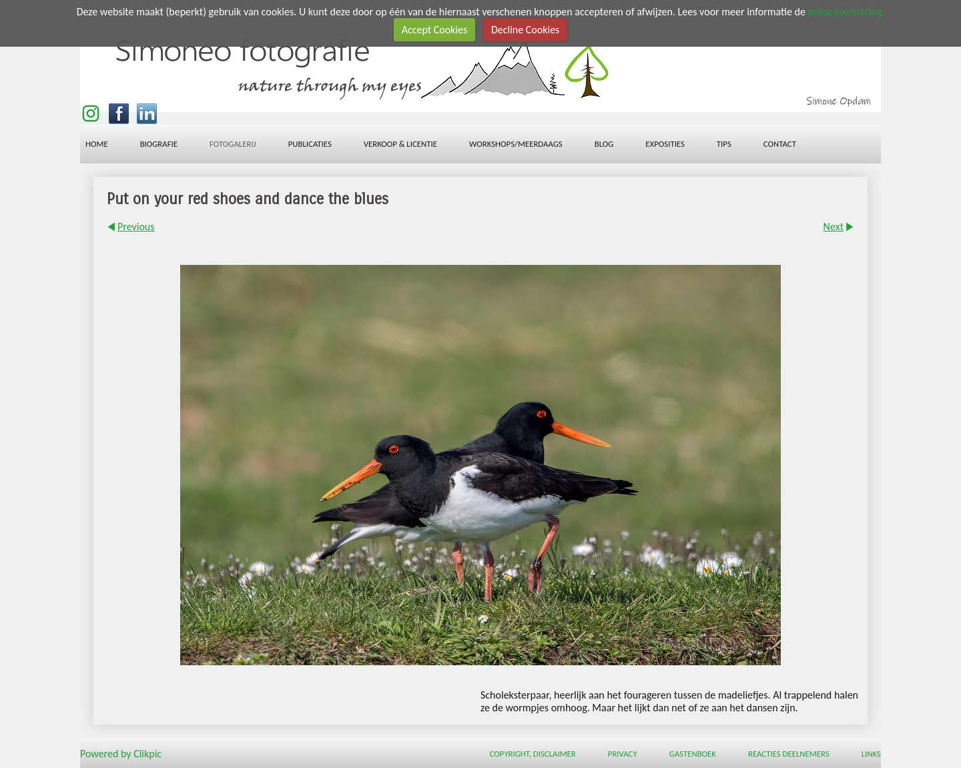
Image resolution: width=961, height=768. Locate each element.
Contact (779, 144)
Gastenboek (692, 754)
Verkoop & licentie (400, 144)
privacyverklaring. (846, 11)
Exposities (665, 144)
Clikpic (147, 753)
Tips (724, 144)
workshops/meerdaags (516, 144)
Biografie (159, 144)
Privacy (622, 754)
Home (96, 144)
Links (871, 754)
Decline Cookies (525, 29)
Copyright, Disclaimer (533, 754)
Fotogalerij (233, 144)
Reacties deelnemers (789, 754)
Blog (604, 144)
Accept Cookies (435, 29)
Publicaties (310, 144)
